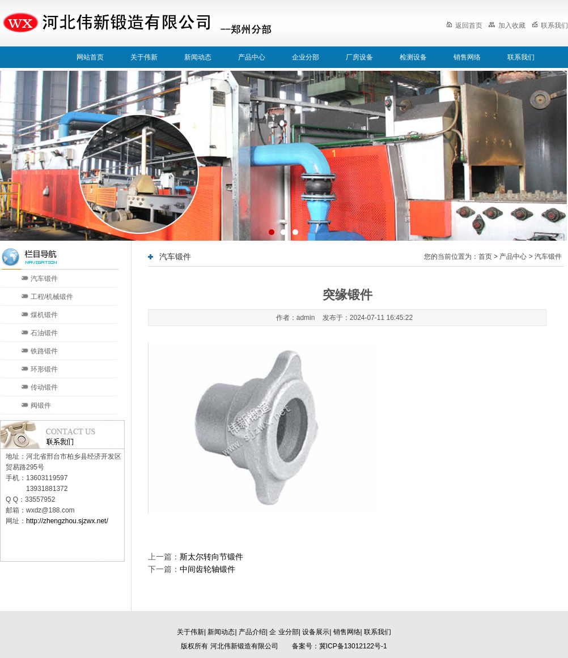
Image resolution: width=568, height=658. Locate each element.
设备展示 (315, 632)
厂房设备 (359, 57)
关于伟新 (144, 57)
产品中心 (251, 57)
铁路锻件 (44, 351)
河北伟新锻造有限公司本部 (75, 618)
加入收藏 (506, 25)
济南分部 (224, 618)
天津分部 (183, 618)
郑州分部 (306, 618)
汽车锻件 (44, 279)
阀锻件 (41, 405)
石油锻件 (44, 333)
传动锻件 (44, 387)
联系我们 (550, 25)
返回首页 (464, 25)
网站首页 (90, 57)
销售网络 (467, 57)
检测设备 (413, 57)
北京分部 (142, 618)
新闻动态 (197, 57)
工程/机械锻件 (52, 297)
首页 (485, 256)
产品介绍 (252, 632)
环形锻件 (44, 369)
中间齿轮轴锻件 (207, 569)
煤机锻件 (44, 315)
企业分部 (305, 57)
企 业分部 (283, 632)
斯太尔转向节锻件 (211, 556)
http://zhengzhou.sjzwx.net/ (67, 521)
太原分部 (265, 618)
